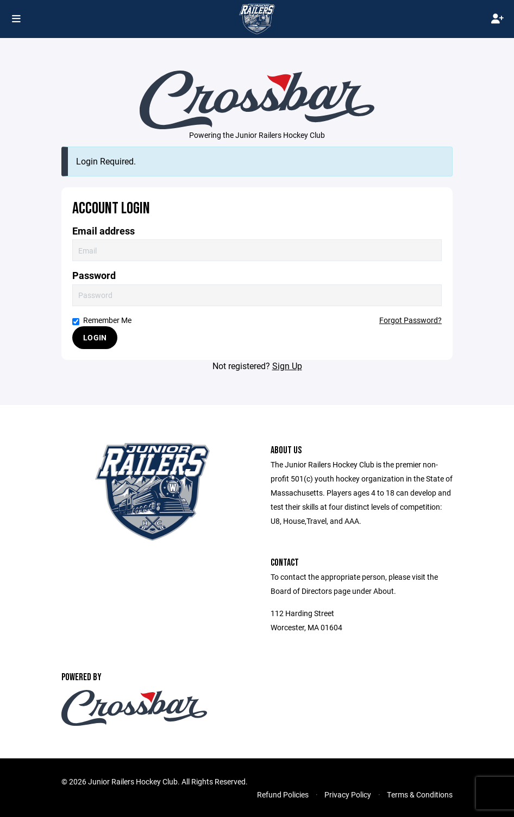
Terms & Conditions (420, 794)
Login (94, 337)
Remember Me (101, 320)
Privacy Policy (347, 794)
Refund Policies (283, 794)
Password (94, 275)
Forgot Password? (410, 320)
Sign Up (287, 365)
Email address (103, 231)
